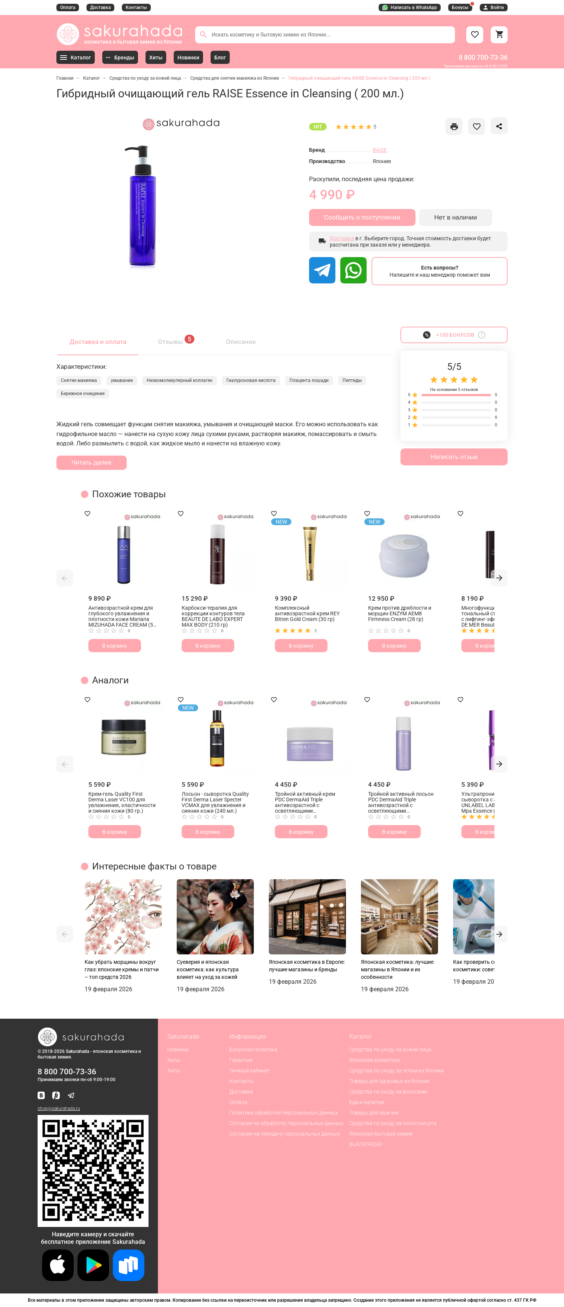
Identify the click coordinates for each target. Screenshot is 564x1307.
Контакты (136, 7)
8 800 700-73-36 (483, 57)
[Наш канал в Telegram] (71, 1096)
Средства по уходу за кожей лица (145, 78)
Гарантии (241, 1060)
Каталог (91, 78)
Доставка (100, 7)
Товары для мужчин (374, 1113)
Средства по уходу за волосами (388, 1092)
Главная (65, 78)
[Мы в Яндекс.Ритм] (56, 1096)
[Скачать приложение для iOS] (58, 1279)
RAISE (380, 150)
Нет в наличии (455, 217)
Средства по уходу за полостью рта (393, 1123)
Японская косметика (374, 1060)
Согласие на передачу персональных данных (284, 1134)
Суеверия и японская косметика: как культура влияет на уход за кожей (208, 969)
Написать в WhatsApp (409, 7)
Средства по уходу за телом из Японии (396, 1071)
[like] (454, 126)
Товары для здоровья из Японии (389, 1081)
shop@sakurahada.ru (59, 1108)
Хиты (173, 1060)
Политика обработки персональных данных (283, 1113)
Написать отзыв (454, 456)
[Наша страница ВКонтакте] (41, 1096)
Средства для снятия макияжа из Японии (234, 78)
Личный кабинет (249, 1071)
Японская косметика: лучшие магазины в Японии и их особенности (397, 969)
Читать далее (91, 462)
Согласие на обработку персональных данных (286, 1123)
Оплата (67, 7)
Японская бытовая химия (380, 1134)
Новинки (178, 1050)
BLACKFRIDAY (366, 1144)
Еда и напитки (366, 1102)
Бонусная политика (253, 1050)
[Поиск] (203, 34)
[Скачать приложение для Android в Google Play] (93, 1279)
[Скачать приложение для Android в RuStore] (93, 1223)
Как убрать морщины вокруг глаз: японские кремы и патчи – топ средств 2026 (122, 969)
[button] (64, 577)
